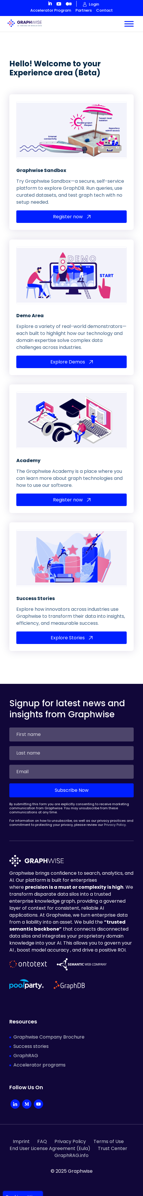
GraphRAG (25, 1047)
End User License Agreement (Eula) (50, 1140)
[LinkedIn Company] (15, 1096)
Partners (83, 10)
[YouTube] (38, 1096)
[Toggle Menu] (129, 19)
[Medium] (27, 1096)
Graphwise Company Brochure (48, 1028)
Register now (68, 208)
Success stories (31, 1038)
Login (94, 4)
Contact (104, 10)
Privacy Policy (115, 816)
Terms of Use (108, 1133)
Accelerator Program (50, 10)
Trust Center (112, 1140)
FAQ (42, 1133)
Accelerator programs (39, 1056)
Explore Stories (68, 629)
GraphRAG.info (71, 1147)
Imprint (21, 1133)
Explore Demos (67, 353)
